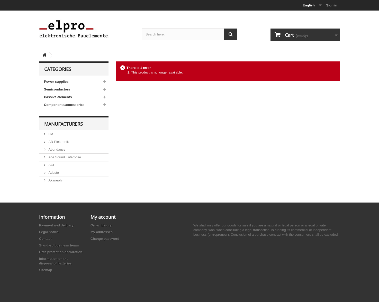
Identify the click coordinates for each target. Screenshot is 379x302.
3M (50, 134)
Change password (105, 239)
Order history (101, 225)
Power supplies (56, 82)
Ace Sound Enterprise (64, 157)
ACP (51, 165)
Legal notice (49, 232)
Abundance (56, 149)
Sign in (331, 5)
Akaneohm (56, 180)
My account (103, 217)
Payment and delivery (56, 225)
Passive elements (58, 97)
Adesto (53, 173)
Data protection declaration (60, 252)
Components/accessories (64, 105)
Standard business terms (59, 245)
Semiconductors (57, 89)
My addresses (102, 232)
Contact (45, 239)
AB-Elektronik (58, 142)
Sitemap (45, 270)
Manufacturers (63, 124)
